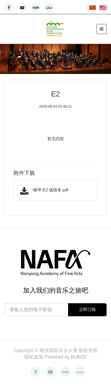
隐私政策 (34, 356)
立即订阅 (87, 309)
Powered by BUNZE (65, 356)
